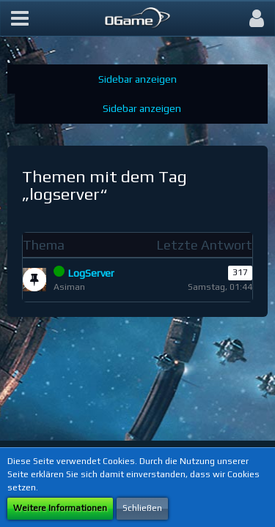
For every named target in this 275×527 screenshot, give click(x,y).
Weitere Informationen (60, 508)
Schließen (142, 508)
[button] (19, 18)
